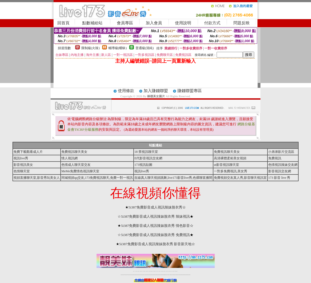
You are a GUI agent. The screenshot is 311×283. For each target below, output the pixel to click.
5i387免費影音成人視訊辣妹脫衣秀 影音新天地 (155, 244)
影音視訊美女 (23, 165)
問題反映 (241, 23)
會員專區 (125, 23)
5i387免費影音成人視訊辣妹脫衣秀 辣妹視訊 (155, 216)
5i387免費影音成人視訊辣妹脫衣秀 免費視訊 (155, 235)
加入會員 (154, 23)
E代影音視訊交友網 (148, 158)
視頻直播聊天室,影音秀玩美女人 (37, 178)
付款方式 (212, 23)
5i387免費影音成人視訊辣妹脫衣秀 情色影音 (155, 226)
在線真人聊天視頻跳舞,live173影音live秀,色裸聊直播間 (173, 178)
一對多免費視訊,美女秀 (230, 171)
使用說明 (183, 23)
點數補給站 (92, 23)
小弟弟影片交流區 (281, 152)
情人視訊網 (69, 158)
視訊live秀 (21, 158)
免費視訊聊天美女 (74, 152)
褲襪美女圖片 (156, 96)
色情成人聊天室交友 (76, 165)
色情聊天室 (22, 171)
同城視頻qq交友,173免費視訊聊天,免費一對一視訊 (97, 178)
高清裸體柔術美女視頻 (230, 158)
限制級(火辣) (90, 48)
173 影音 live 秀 (279, 178)
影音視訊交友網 (279, 171)
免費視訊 (274, 158)
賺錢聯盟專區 (189, 91)
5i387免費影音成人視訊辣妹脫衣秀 (155, 207)
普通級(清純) (144, 48)
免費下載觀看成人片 (28, 152)
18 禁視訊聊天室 (146, 152)
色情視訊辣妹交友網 (282, 165)
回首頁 (63, 23)
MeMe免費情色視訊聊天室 (80, 171)
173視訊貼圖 (143, 165)
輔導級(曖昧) (117, 48)
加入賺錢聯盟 (156, 91)
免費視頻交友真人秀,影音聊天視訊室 (240, 178)
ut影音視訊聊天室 (226, 165)
